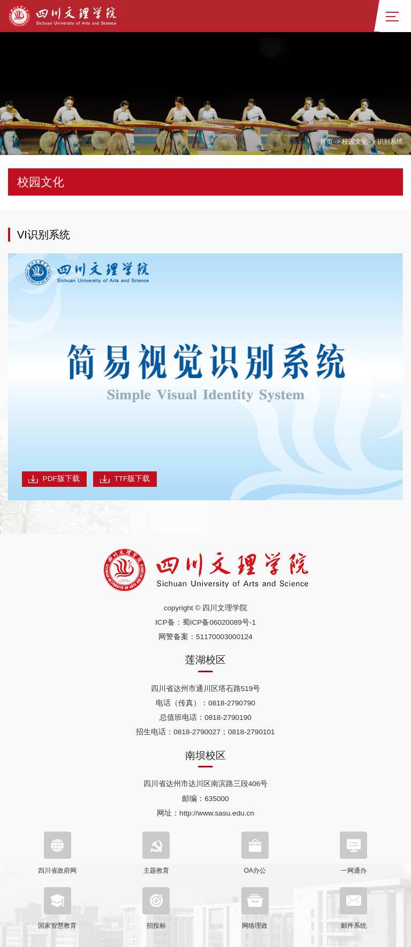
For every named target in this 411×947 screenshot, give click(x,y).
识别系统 (390, 141)
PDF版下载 (54, 479)
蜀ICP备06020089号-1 (219, 622)
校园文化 (355, 141)
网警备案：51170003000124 (205, 637)
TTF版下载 (125, 479)
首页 (326, 141)
